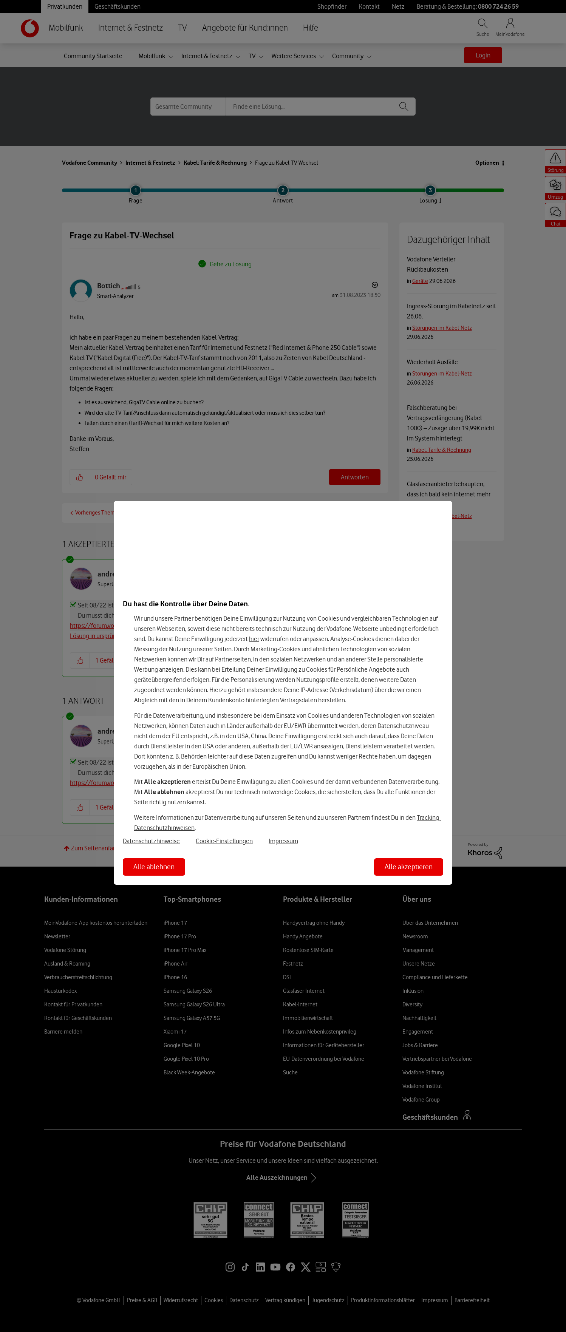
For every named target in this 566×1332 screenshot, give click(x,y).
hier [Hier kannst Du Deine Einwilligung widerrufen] (254, 639)
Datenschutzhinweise (151, 841)
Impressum (283, 841)
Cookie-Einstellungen (224, 841)
